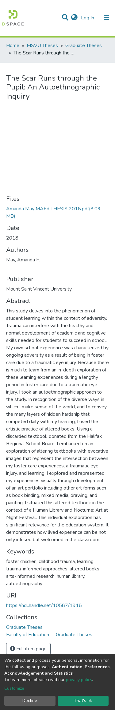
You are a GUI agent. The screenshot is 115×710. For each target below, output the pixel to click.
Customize (14, 688)
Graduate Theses (83, 45)
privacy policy (79, 680)
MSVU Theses (42, 45)
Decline (29, 701)
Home (12, 45)
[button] (74, 18)
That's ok (83, 701)
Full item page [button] (28, 648)
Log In (88, 17)
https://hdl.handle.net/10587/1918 (44, 605)
